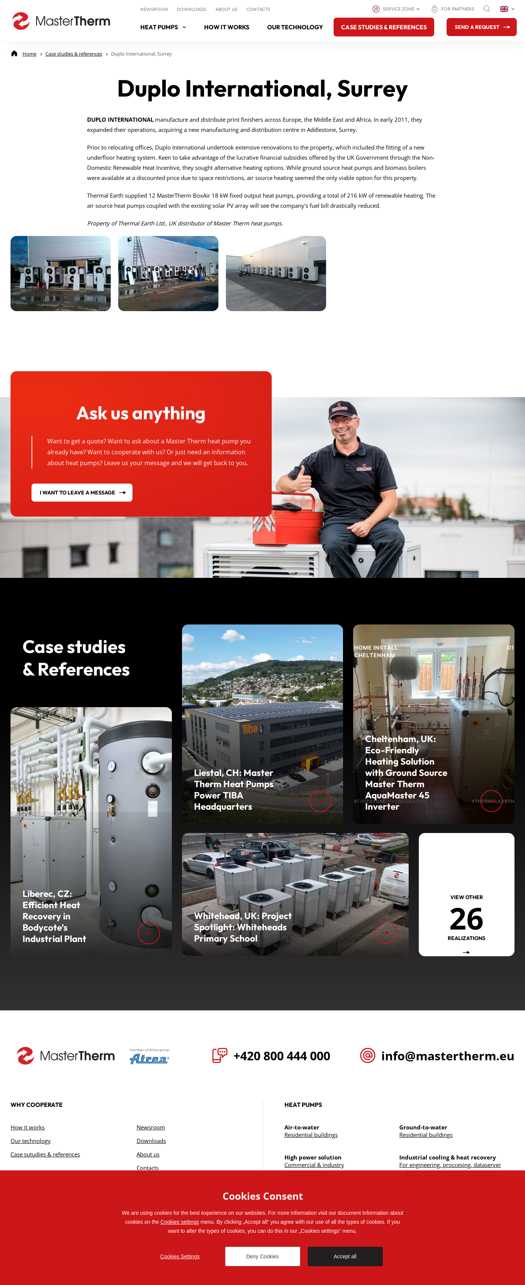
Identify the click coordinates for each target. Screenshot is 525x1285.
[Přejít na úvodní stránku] (66, 1056)
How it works (226, 27)
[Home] (29, 53)
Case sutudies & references (45, 1154)
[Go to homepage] (61, 21)
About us (226, 9)
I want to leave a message (77, 492)
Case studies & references (384, 27)
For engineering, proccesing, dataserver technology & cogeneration (450, 1168)
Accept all (345, 1256)
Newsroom (154, 9)
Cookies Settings (180, 1256)
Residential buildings (311, 1134)
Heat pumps (163, 27)
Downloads (191, 9)
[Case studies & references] (73, 53)
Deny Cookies (262, 1256)
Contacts (258, 9)
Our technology (295, 27)
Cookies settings (180, 1222)
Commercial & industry (314, 1165)
